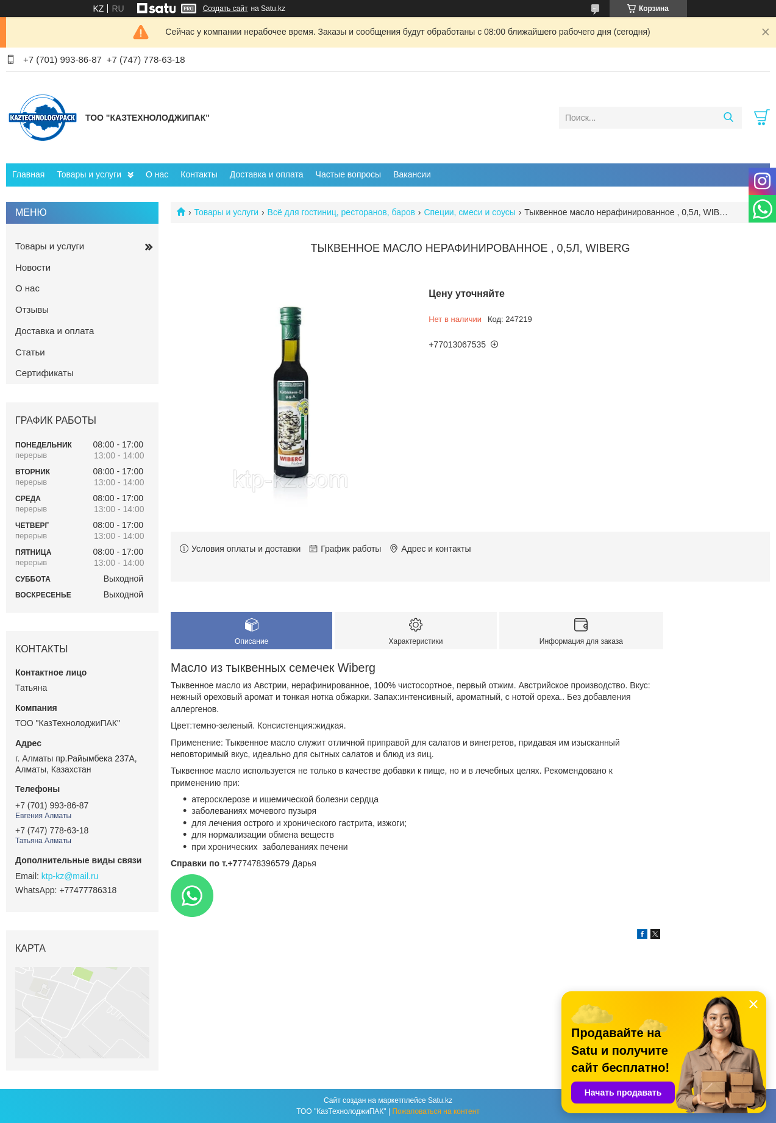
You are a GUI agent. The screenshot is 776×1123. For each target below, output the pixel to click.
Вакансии (412, 174)
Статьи (30, 352)
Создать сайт (225, 8)
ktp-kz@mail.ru (70, 876)
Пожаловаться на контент (435, 1111)
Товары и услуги (89, 174)
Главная (28, 174)
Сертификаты (44, 373)
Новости (33, 267)
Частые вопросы (349, 174)
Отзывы (32, 309)
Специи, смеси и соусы (469, 212)
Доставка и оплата (267, 174)
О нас (157, 174)
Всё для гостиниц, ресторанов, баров (341, 212)
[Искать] (728, 118)
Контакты (198, 174)
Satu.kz (440, 1100)
